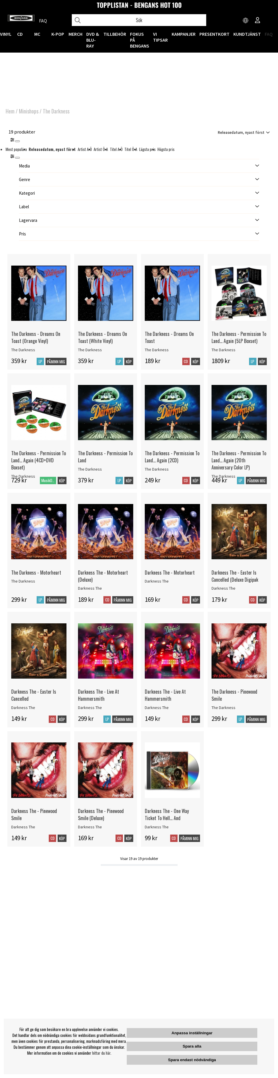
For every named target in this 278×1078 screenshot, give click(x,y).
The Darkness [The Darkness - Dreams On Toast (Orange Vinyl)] (23, 349)
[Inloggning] (257, 20)
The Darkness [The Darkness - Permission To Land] (90, 469)
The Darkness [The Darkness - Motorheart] (23, 581)
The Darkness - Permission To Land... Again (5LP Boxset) (239, 337)
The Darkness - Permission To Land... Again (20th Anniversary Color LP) (239, 460)
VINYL (6, 34)
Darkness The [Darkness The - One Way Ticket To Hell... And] (157, 827)
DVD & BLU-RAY (92, 40)
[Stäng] (17, 141)
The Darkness (56, 111)
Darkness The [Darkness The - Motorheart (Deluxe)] (90, 588)
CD (20, 34)
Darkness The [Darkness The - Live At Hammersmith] (90, 707)
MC (37, 34)
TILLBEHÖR (114, 34)
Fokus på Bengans (139, 40)
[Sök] (139, 20)
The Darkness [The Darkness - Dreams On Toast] (157, 349)
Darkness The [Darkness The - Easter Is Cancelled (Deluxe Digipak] (223, 588)
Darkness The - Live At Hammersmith (98, 695)
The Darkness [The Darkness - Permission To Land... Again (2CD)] (157, 469)
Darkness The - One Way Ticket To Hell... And (167, 814)
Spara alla (192, 1046)
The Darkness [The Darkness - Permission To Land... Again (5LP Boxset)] (223, 349)
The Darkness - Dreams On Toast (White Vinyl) (102, 337)
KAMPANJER (184, 34)
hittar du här (101, 1053)
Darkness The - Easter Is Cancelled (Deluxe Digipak (235, 576)
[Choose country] (245, 20)
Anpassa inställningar (192, 1033)
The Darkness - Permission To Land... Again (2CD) (172, 457)
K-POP (57, 34)
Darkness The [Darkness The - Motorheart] (157, 581)
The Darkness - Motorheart (36, 572)
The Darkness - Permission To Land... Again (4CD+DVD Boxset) (38, 460)
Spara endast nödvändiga (192, 1060)
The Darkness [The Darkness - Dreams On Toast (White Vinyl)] (90, 349)
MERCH (75, 34)
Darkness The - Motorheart (170, 572)
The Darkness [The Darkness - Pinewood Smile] (223, 707)
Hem (10, 111)
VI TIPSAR (160, 37)
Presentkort (214, 34)
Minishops (28, 111)
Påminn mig (56, 362)
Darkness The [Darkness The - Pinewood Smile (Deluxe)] (90, 827)
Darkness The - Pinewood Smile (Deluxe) (101, 814)
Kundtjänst (247, 34)
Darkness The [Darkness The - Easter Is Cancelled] (23, 707)
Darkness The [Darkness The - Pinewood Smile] (23, 827)
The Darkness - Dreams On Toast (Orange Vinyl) (35, 337)
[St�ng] (17, 158)
